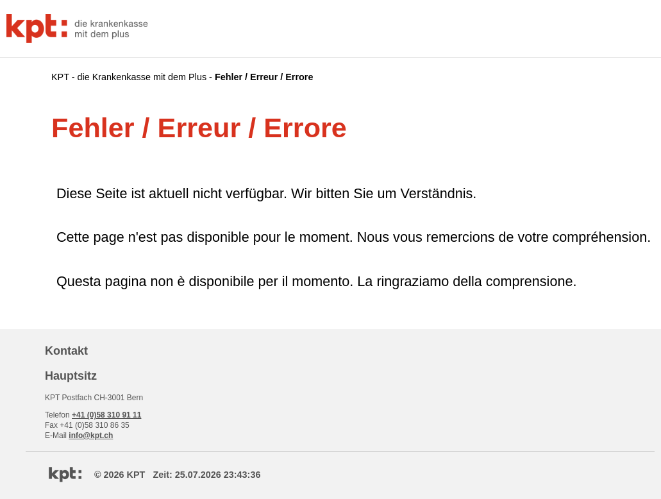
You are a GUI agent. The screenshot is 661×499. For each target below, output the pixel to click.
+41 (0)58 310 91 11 (106, 414)
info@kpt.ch (91, 435)
